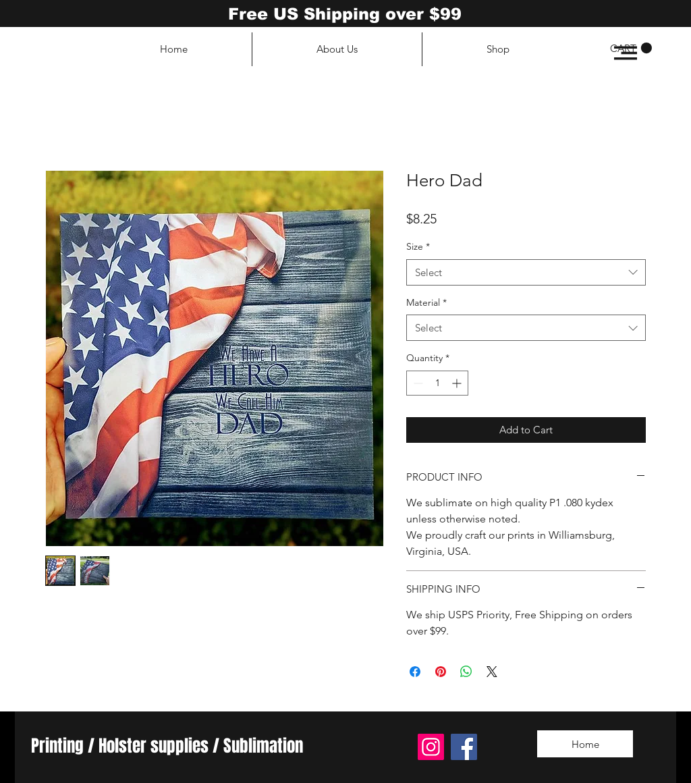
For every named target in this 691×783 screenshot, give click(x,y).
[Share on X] (492, 672)
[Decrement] (416, 383)
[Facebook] (464, 747)
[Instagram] (431, 747)
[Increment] (457, 383)
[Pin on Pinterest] (441, 672)
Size (418, 246)
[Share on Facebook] (415, 672)
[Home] (585, 743)
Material (426, 302)
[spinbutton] (437, 383)
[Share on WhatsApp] (466, 672)
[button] (625, 53)
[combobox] (526, 272)
